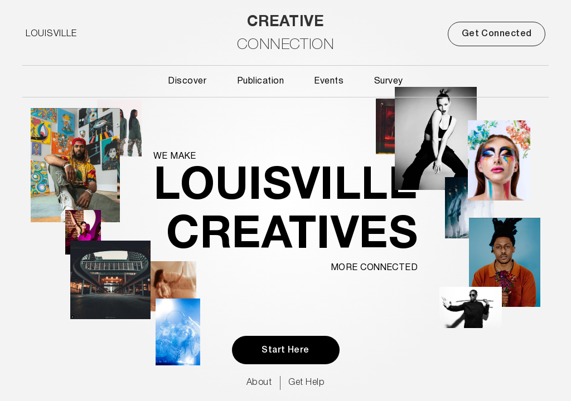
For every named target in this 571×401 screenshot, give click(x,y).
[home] (285, 34)
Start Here (285, 350)
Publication (260, 81)
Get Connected (497, 34)
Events (328, 81)
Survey (388, 81)
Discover (187, 81)
